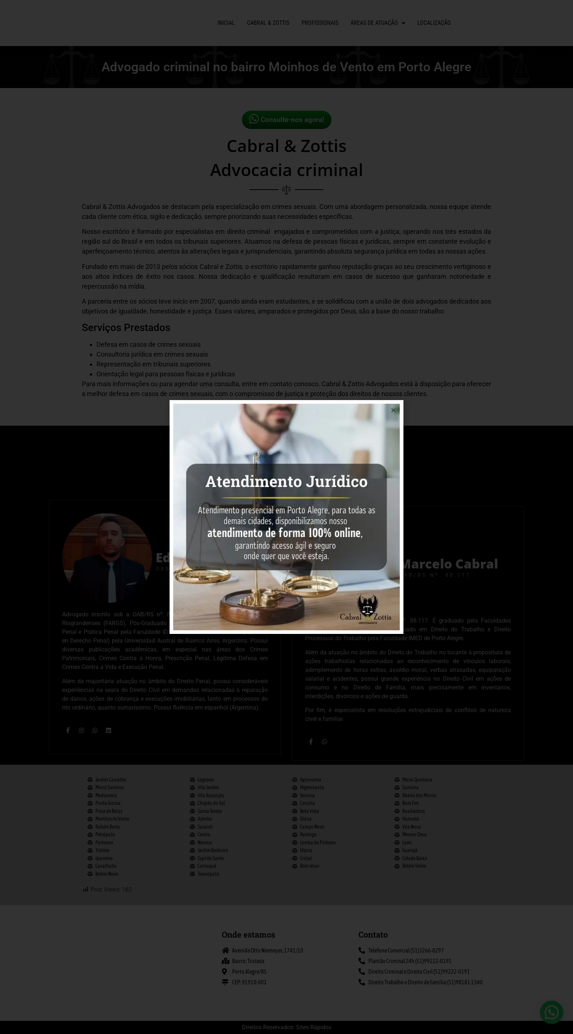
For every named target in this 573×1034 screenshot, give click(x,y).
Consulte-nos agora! (286, 118)
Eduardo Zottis (203, 751)
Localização (434, 22)
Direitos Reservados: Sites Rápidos (286, 1027)
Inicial (226, 22)
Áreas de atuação (377, 23)
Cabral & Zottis (268, 22)
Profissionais (319, 22)
